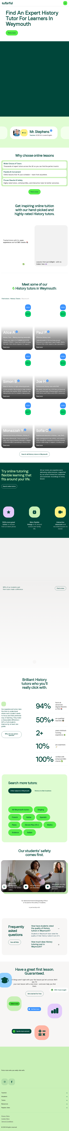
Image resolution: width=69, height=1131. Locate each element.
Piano (14, 825)
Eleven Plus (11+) (32, 825)
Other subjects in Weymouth (19, 791)
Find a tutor (12, 33)
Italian (29, 832)
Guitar (28, 817)
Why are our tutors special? (11, 734)
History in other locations (43, 791)
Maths (49, 825)
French (15, 817)
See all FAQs (14, 942)
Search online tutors (9, 486)
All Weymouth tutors (20, 810)
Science (15, 832)
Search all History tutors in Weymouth (34, 454)
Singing (41, 810)
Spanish (43, 817)
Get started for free (35, 994)
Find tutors (5, 299)
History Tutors (15, 299)
